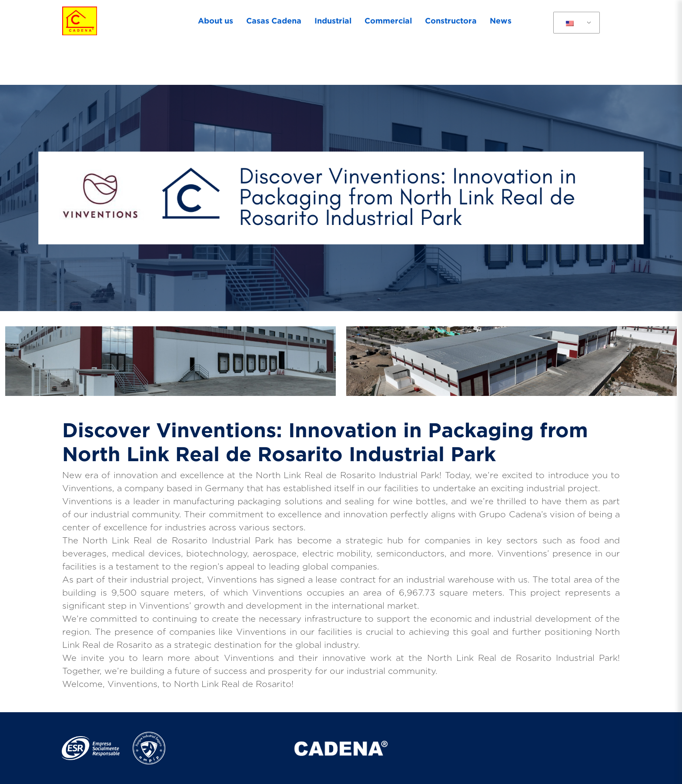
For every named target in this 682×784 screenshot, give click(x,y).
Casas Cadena (273, 20)
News (501, 20)
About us (215, 20)
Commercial (388, 20)
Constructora (451, 20)
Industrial (332, 20)
